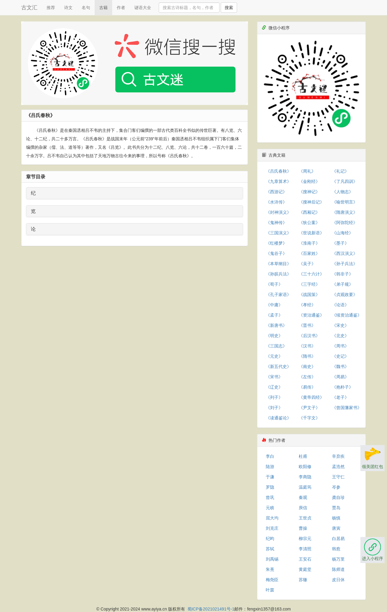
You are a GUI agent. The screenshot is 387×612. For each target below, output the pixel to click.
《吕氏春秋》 (278, 171)
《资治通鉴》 (311, 315)
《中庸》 (274, 304)
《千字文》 (309, 417)
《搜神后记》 (311, 202)
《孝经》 (307, 304)
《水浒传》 (276, 202)
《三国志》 (276, 345)
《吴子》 (307, 263)
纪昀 (270, 538)
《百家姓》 (309, 253)
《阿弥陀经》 (344, 222)
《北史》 (340, 335)
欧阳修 (305, 466)
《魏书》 (340, 366)
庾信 (303, 507)
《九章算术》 (278, 181)
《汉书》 (307, 345)
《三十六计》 (311, 274)
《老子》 (340, 397)
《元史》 (274, 356)
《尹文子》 (309, 407)
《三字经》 (309, 284)
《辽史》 (274, 387)
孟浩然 (338, 466)
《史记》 (340, 356)
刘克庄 (272, 528)
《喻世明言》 (344, 202)
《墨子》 (340, 243)
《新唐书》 (276, 325)
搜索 (229, 7)
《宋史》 (340, 325)
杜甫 (303, 456)
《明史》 (274, 335)
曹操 (303, 528)
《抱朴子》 (342, 387)
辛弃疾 (338, 456)
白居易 (338, 538)
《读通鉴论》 (278, 417)
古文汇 (29, 8)
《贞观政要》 (344, 294)
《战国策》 (309, 294)
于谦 (270, 476)
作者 (121, 7)
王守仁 (338, 476)
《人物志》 (342, 191)
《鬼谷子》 (276, 253)
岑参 (336, 487)
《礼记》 (340, 171)
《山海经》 (342, 232)
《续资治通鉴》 (347, 315)
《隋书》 (307, 356)
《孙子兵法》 (344, 263)
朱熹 (270, 569)
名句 (86, 7)
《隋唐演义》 (344, 212)
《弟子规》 (342, 284)
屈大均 (272, 518)
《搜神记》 (309, 191)
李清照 (305, 548)
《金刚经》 (309, 181)
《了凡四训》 (344, 181)
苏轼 (270, 548)
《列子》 (274, 397)
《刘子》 (274, 407)
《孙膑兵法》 (278, 274)
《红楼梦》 (276, 243)
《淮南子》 (309, 243)
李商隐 (305, 476)
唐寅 (336, 528)
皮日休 (338, 579)
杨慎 (336, 518)
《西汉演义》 (344, 253)
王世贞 (305, 518)
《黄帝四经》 (311, 397)
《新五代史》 (278, 366)
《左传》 (307, 376)
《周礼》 (307, 171)
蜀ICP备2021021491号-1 (211, 609)
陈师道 (338, 569)
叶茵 (270, 590)
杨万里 (338, 559)
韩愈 (336, 548)
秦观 (303, 497)
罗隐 (270, 487)
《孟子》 (274, 315)
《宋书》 (274, 376)
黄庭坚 (305, 569)
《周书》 (340, 345)
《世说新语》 (311, 232)
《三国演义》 (278, 232)
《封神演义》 (278, 212)
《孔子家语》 (278, 294)
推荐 (51, 7)
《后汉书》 (309, 335)
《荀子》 (274, 284)
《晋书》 (307, 325)
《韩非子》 (342, 274)
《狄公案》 (309, 222)
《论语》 (340, 304)
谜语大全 (142, 7)
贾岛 (336, 507)
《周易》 (340, 376)
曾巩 (270, 497)
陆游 (270, 466)
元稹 (270, 507)
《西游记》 (276, 191)
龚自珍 (338, 497)
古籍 (103, 7)
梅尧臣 (272, 579)
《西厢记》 (309, 212)
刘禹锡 (272, 559)
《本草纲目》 (278, 263)
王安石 (305, 559)
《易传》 (307, 387)
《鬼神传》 (276, 222)
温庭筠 (305, 487)
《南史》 (307, 366)
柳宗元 (305, 538)
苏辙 (303, 579)
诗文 (68, 7)
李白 (270, 456)
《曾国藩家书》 (347, 407)
